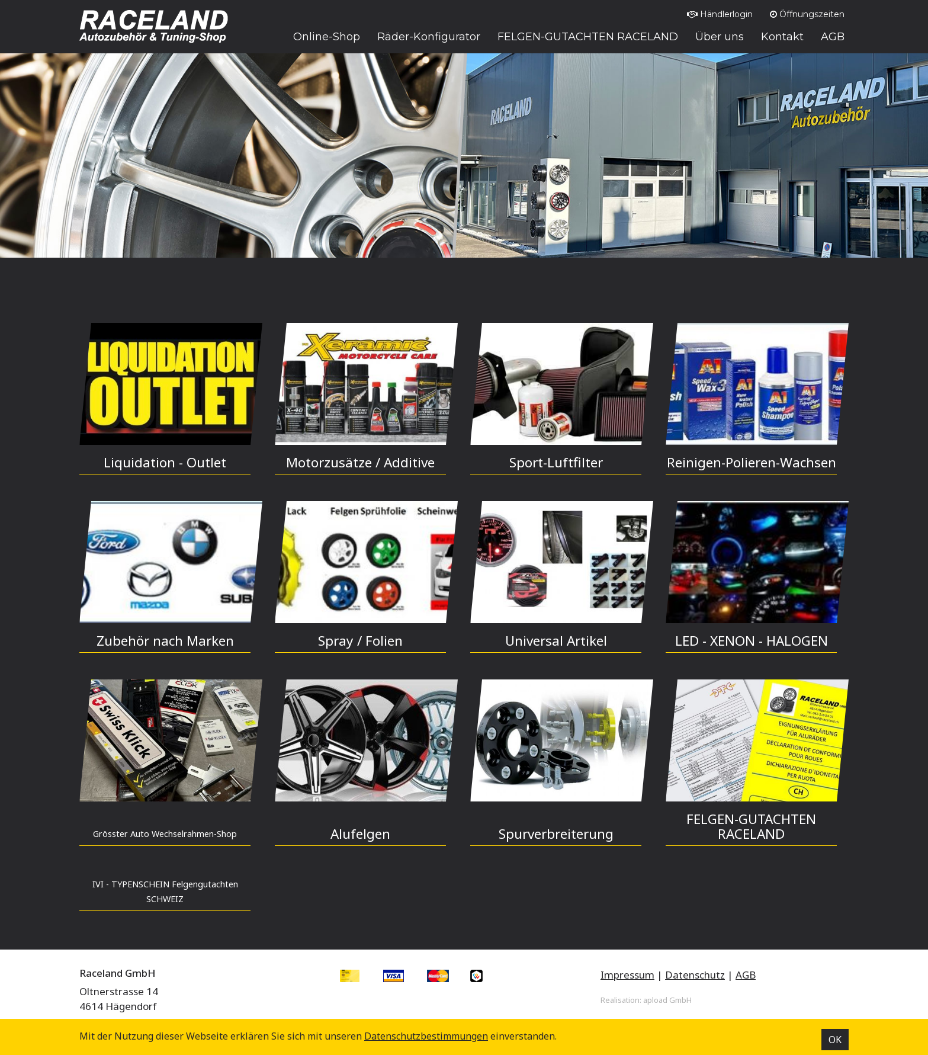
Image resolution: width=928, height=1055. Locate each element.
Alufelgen (360, 833)
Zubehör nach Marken (165, 640)
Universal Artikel (556, 640)
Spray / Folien (360, 640)
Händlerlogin (720, 14)
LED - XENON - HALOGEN (751, 640)
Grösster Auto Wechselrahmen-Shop (165, 833)
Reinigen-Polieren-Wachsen (751, 462)
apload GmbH (667, 1000)
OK (835, 1039)
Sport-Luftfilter (556, 462)
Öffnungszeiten (807, 14)
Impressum (627, 975)
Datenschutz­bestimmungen (426, 1036)
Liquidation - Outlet (165, 462)
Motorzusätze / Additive (360, 462)
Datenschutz (695, 975)
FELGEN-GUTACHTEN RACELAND (751, 826)
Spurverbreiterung (556, 833)
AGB (746, 975)
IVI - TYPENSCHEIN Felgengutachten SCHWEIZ (165, 891)
